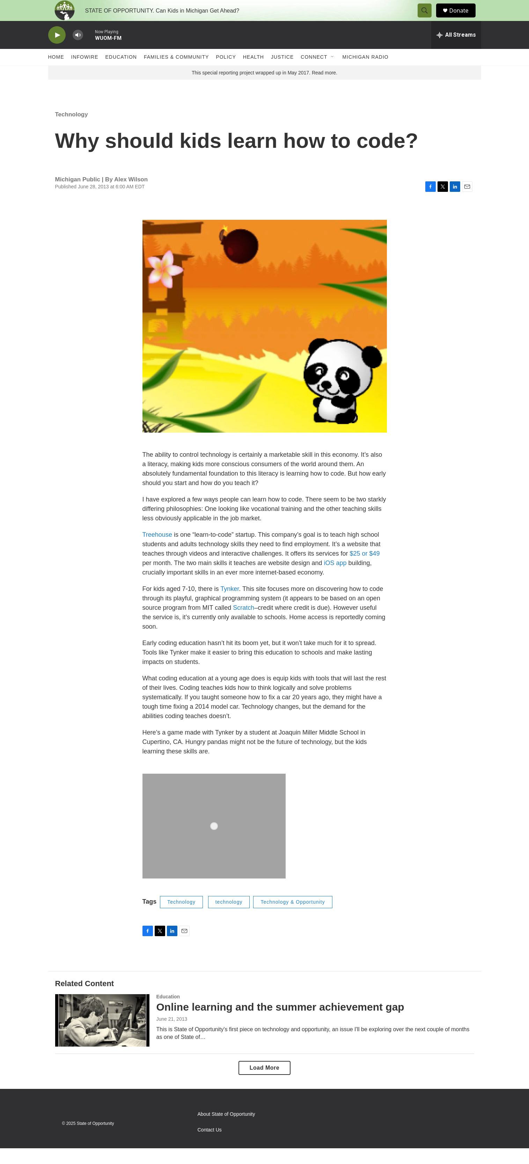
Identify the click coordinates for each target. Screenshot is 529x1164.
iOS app (335, 578)
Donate (463, 18)
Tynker (229, 604)
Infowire (84, 72)
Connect (314, 72)
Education (121, 72)
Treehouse (157, 550)
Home (56, 72)
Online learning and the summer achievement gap (280, 1022)
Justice (282, 72)
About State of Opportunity (226, 1130)
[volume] (78, 51)
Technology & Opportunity (292, 917)
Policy (226, 72)
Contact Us (210, 1145)
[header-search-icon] (428, 19)
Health (253, 72)
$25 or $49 (365, 569)
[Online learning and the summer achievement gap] (102, 1036)
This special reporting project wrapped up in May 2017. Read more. (264, 88)
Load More (264, 1083)
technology (229, 917)
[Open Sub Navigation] (333, 72)
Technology (71, 130)
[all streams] (456, 51)
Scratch (243, 623)
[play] (57, 51)
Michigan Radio (366, 72)
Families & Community (176, 72)
